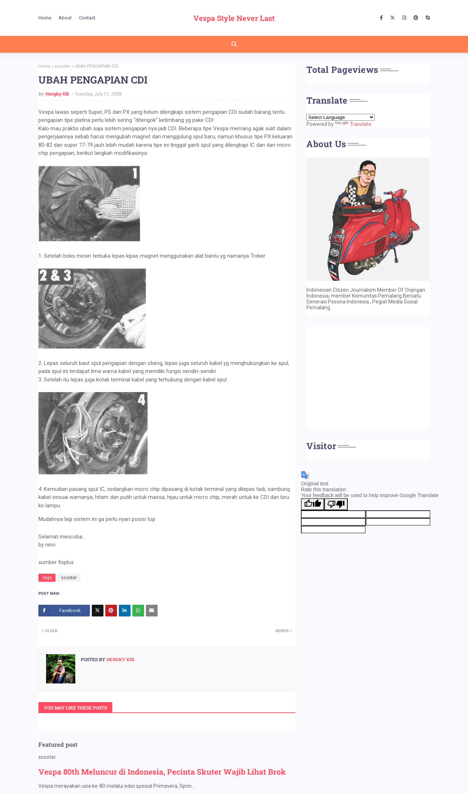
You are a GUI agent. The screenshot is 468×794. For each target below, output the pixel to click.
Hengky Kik (57, 94)
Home (44, 17)
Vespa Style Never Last (234, 18)
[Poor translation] (336, 504)
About (65, 17)
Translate (353, 124)
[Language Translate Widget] (340, 117)
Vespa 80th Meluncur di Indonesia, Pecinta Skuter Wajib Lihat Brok (162, 772)
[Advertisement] (368, 378)
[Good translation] (312, 504)
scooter (62, 66)
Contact (87, 17)
